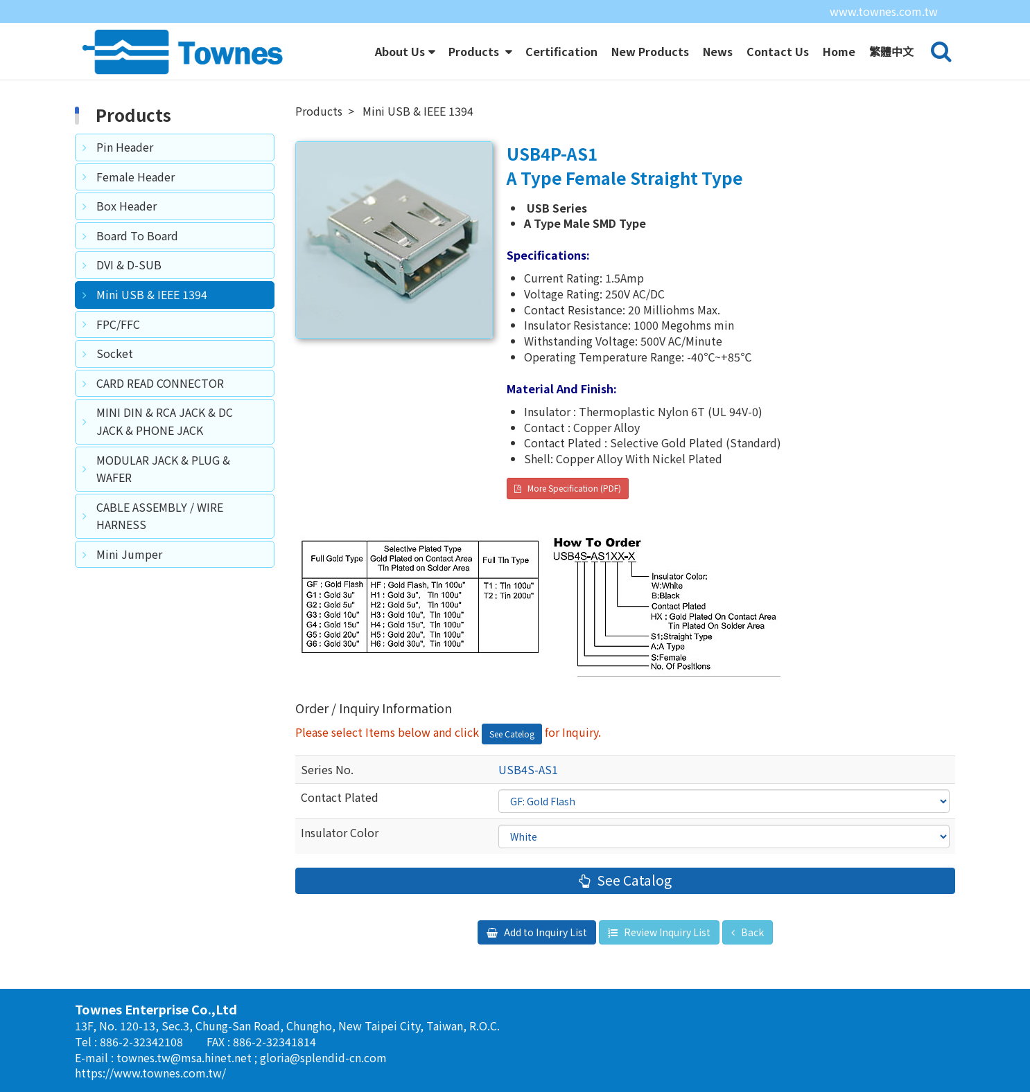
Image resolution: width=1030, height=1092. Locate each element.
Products (475, 51)
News (718, 51)
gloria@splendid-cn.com (323, 1057)
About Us (400, 51)
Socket (114, 353)
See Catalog (633, 880)
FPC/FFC (118, 324)
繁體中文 (891, 51)
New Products (650, 51)
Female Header (135, 176)
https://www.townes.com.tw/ (150, 1072)
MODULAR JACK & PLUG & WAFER (163, 468)
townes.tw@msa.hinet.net (185, 1057)
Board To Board (137, 235)
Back (751, 932)
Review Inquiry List (666, 932)
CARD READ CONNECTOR (160, 383)
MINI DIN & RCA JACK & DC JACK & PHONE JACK (164, 421)
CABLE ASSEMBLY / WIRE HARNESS (159, 516)
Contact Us (778, 51)
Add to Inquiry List (544, 932)
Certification (561, 51)
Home (839, 51)
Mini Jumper (129, 554)
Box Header (126, 205)
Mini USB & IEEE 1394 (151, 294)
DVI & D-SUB (129, 264)
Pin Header (124, 146)
